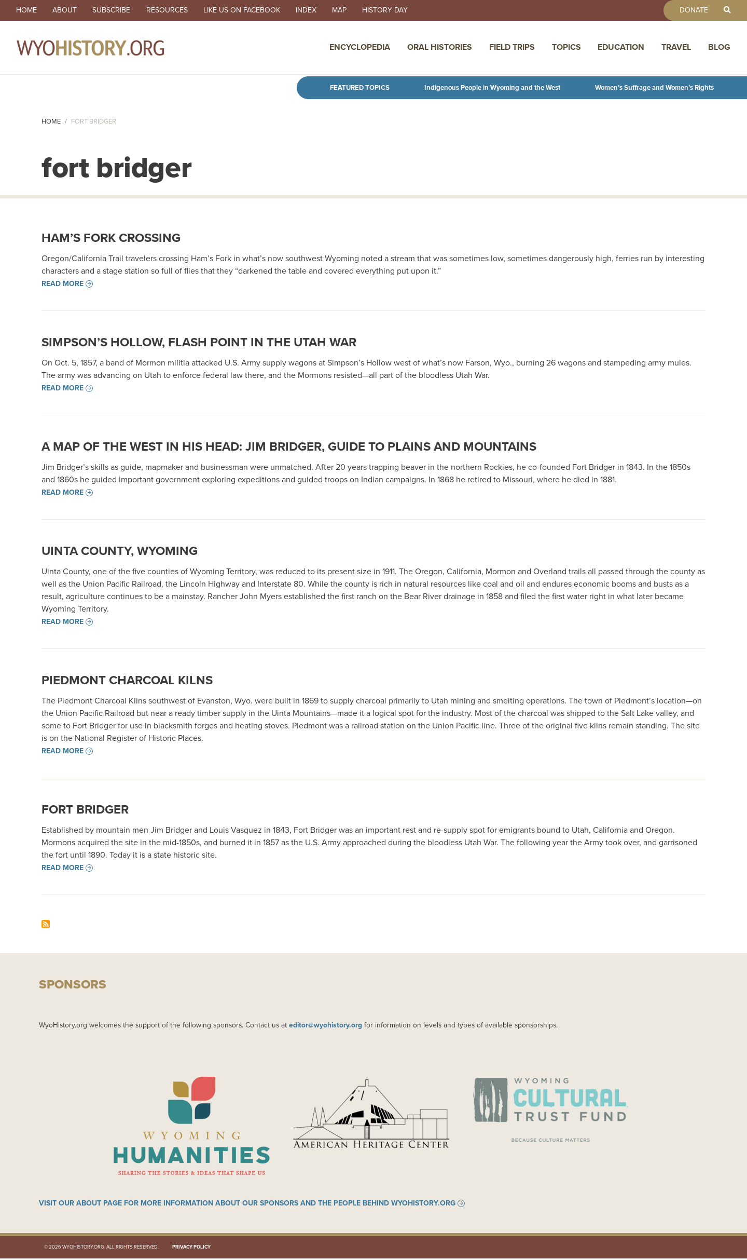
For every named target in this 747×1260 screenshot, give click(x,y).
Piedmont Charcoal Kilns (127, 680)
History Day (392, 10)
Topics (566, 48)
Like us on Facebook (246, 10)
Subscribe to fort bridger (46, 924)
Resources (170, 10)
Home (27, 10)
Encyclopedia (359, 48)
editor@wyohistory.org (325, 1025)
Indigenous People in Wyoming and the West (492, 87)
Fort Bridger (85, 809)
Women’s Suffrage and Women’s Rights (654, 87)
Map (345, 10)
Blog (719, 48)
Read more (63, 284)
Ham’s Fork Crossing (111, 237)
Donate (692, 10)
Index (311, 10)
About (66, 10)
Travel (676, 48)
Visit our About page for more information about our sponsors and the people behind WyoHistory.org (247, 1204)
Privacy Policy (191, 1248)
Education (621, 48)
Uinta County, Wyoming (120, 550)
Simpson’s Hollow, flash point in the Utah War (199, 342)
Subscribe (114, 10)
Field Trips (512, 48)
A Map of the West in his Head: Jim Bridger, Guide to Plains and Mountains (289, 446)
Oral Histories (439, 48)
